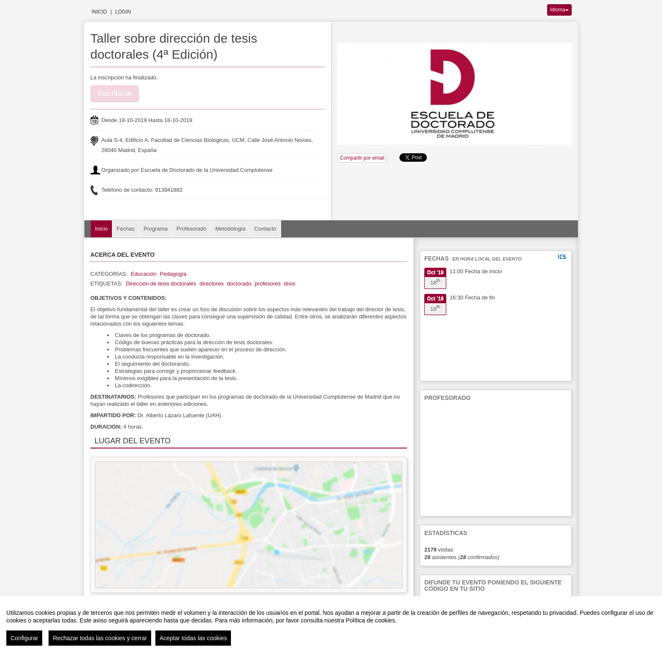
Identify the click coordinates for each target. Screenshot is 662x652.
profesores (267, 283)
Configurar (24, 638)
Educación (144, 274)
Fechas (126, 228)
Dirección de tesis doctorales (161, 283)
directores (212, 283)
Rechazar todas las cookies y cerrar (100, 638)
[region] (331, 624)
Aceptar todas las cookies (193, 638)
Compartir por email (362, 158)
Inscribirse (115, 93)
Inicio (99, 12)
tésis (290, 283)
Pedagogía (173, 274)
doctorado (239, 283)
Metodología (230, 228)
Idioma (559, 10)
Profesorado (191, 228)
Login (123, 12)
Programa (156, 228)
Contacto (265, 228)
